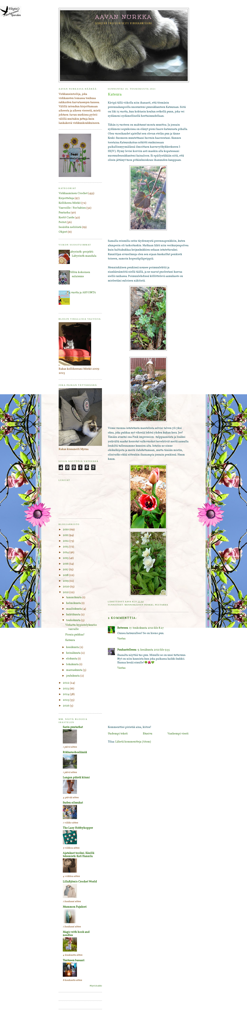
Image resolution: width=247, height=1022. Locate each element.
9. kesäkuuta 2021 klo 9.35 (154, 650)
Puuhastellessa (126, 650)
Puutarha (161, 605)
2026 (66, 706)
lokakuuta (72, 664)
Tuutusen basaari (73, 960)
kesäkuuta (73, 647)
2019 (66, 581)
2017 (66, 569)
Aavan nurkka (123, 16)
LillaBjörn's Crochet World (80, 882)
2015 (66, 558)
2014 (66, 552)
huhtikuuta (73, 615)
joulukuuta (73, 676)
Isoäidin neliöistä (70, 227)
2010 (66, 529)
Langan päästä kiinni (76, 777)
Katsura (70, 640)
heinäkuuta (73, 653)
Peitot (62, 222)
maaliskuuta (74, 609)
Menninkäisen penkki (138, 605)
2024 (66, 694)
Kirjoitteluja (66, 198)
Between (122, 628)
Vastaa (121, 639)
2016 (66, 564)
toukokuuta (73, 620)
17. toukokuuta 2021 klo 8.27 (146, 628)
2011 (66, 535)
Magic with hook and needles (76, 933)
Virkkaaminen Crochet (73, 193)
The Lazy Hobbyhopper (78, 828)
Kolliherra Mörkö (70, 203)
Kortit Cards (66, 217)
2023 (66, 689)
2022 (66, 683)
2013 (66, 547)
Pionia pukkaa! (74, 635)
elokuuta (72, 659)
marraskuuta (74, 670)
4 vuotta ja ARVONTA (82, 292)
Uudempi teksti (118, 734)
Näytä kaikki (96, 985)
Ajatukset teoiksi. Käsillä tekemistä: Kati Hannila (78, 854)
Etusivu (147, 734)
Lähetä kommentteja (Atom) (133, 742)
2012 (66, 541)
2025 (66, 700)
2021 (66, 592)
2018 (66, 575)
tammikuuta (74, 597)
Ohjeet (63, 232)
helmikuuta (73, 603)
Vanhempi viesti (178, 734)
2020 (66, 587)
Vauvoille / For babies (72, 208)
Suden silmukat (73, 803)
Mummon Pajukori (75, 907)
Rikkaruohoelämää (75, 752)
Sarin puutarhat (73, 727)
